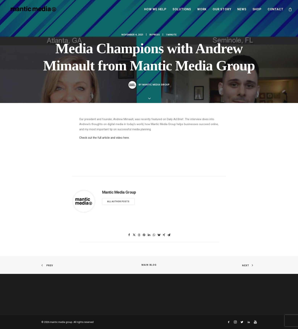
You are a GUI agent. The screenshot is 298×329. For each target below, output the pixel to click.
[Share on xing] (164, 235)
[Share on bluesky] (159, 235)
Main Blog (149, 265)
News (241, 9)
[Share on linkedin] (149, 235)
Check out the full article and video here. (104, 137)
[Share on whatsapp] (154, 235)
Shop (257, 9)
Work (202, 9)
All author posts (118, 201)
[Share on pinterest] (144, 235)
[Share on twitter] (134, 235)
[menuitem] (155, 9)
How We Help (155, 9)
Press (156, 34)
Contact (275, 9)
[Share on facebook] (129, 235)
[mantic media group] (29, 9)
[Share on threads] (139, 235)
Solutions (182, 9)
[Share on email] (169, 235)
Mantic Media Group (156, 84)
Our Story (222, 9)
